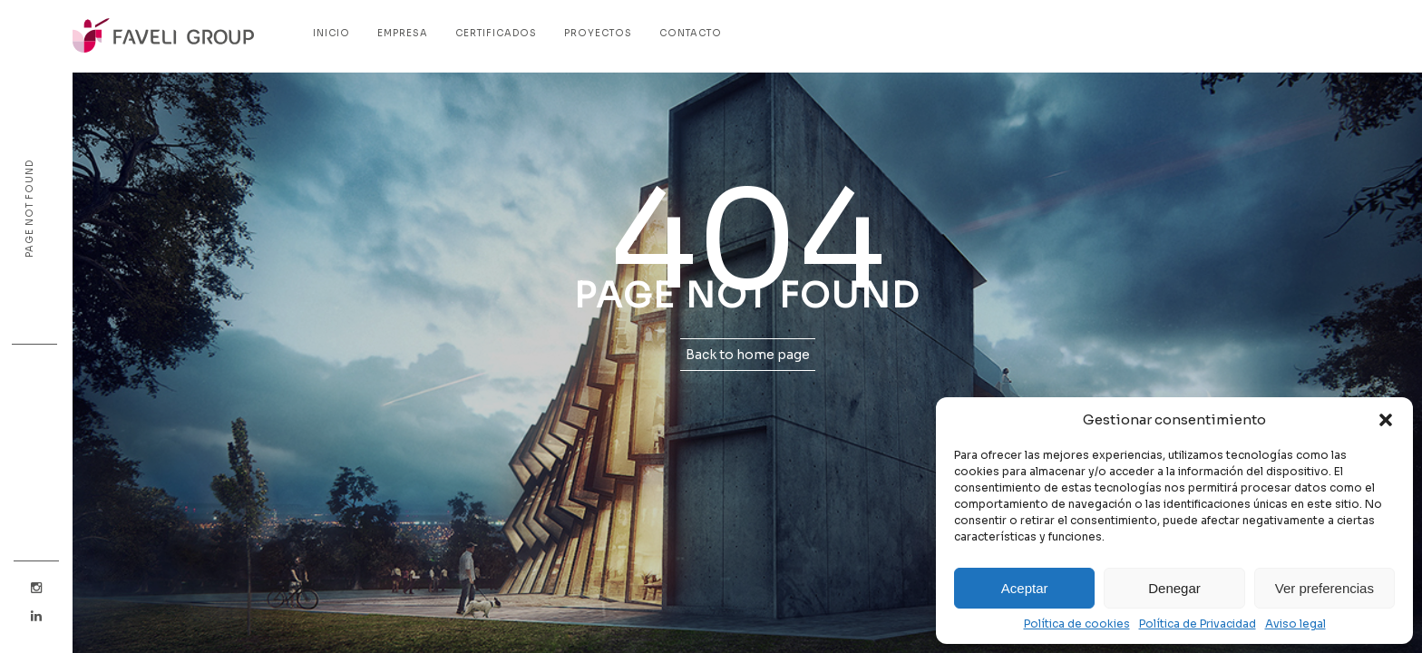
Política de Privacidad (1197, 624)
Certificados (496, 33)
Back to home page (748, 354)
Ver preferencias (1324, 588)
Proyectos (598, 33)
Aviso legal (1295, 624)
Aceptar (1024, 588)
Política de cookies (1077, 624)
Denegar (1174, 588)
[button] (1386, 420)
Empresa (402, 33)
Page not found (29, 209)
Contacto (690, 33)
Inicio (331, 33)
